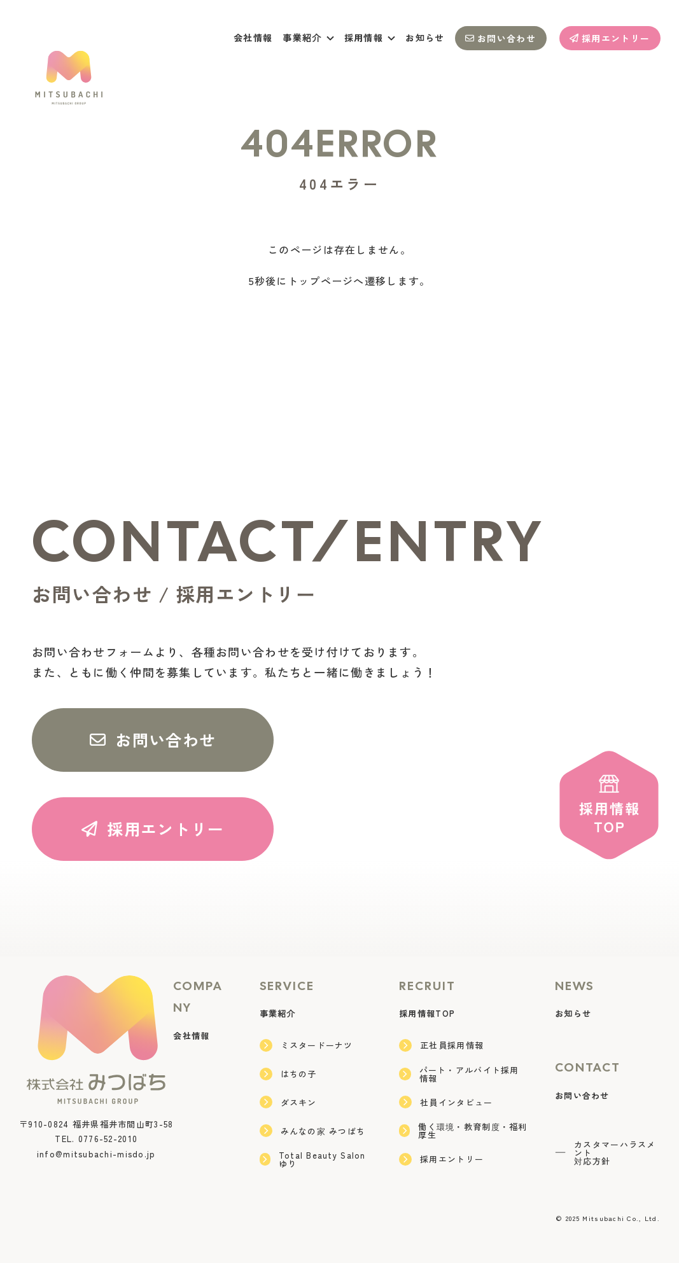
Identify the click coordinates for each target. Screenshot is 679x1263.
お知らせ (424, 37)
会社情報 (253, 37)
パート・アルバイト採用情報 (459, 1074)
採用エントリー (610, 38)
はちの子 (288, 1074)
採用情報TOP (427, 1013)
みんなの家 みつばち (313, 1130)
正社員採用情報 (441, 1045)
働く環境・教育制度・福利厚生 (463, 1130)
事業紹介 (278, 1013)
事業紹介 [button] (308, 37)
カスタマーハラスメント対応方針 (605, 1152)
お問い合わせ (500, 38)
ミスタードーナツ (306, 1045)
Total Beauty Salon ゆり (313, 1159)
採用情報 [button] (370, 37)
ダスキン (288, 1102)
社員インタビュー (446, 1102)
